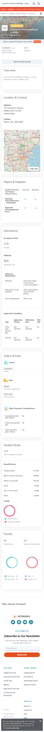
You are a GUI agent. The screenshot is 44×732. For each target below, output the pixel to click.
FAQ (25, 714)
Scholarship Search (31, 681)
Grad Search (28, 677)
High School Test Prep (11, 689)
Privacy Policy (9, 714)
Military (6, 685)
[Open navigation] (38, 3)
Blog (25, 718)
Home (3, 9)
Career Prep (8, 681)
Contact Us (28, 710)
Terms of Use (8, 717)
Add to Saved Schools (22, 62)
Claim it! (37, 42)
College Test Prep (10, 673)
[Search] (34, 3)
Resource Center (30, 685)
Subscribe (22, 654)
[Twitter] (13, 622)
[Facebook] (19, 622)
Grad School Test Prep (12, 677)
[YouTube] (25, 622)
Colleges (11, 9)
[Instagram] (31, 622)
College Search (29, 673)
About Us (27, 706)
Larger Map (33, 169)
